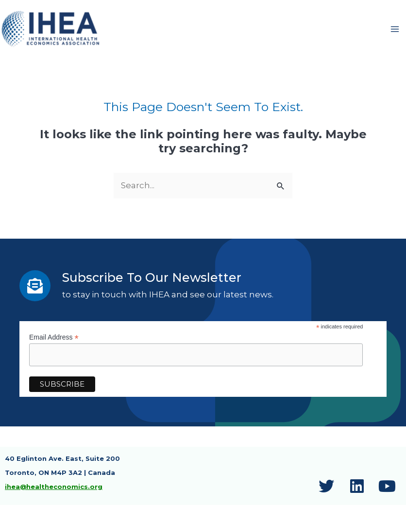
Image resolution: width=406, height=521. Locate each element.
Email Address (54, 338)
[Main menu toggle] (395, 30)
